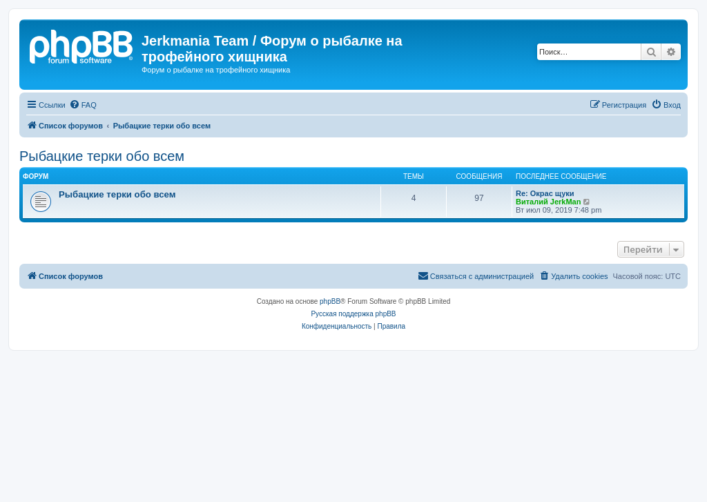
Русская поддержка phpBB (353, 314)
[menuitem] (83, 105)
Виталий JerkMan (548, 201)
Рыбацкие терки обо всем (101, 156)
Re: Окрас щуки (545, 193)
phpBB (330, 301)
